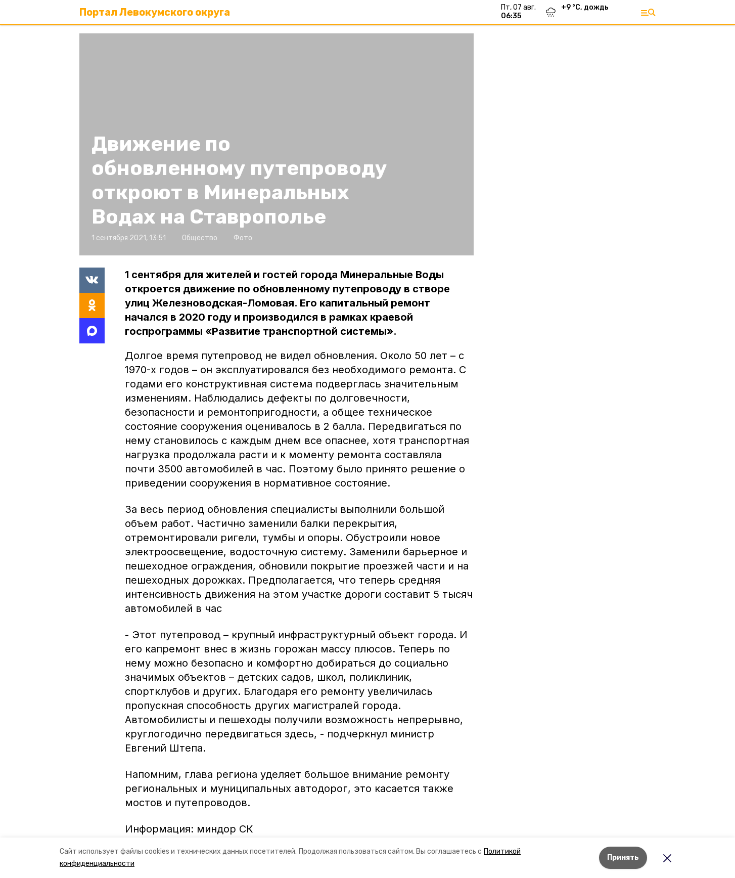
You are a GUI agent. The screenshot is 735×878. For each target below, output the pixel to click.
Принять (623, 857)
